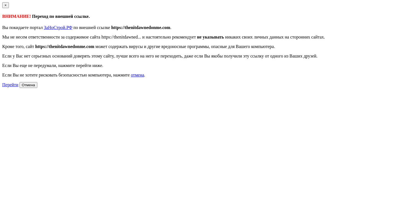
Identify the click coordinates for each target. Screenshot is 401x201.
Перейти (10, 84)
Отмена (28, 85)
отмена (137, 75)
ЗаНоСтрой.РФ (58, 27)
